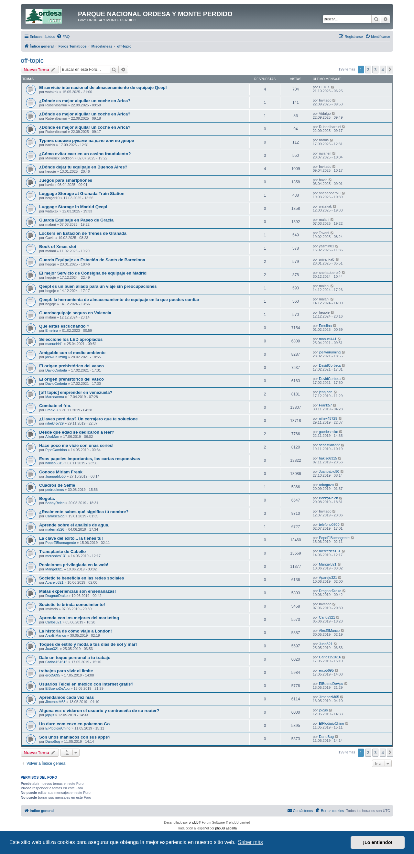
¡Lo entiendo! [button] (377, 842)
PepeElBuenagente (60, 543)
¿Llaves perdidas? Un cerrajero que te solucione (88, 418)
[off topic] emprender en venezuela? (75, 392)
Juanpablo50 (55, 476)
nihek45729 (54, 423)
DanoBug (52, 741)
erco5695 (52, 675)
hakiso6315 (54, 463)
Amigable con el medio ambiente (72, 352)
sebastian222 (329, 445)
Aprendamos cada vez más (66, 697)
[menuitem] (63, 36)
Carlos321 (53, 622)
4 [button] (383, 69)
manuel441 (54, 344)
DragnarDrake (56, 596)
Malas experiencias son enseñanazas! (77, 591)
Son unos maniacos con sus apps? (75, 737)
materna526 (54, 529)
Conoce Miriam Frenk (60, 472)
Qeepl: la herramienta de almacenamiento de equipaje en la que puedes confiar (119, 299)
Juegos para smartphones (65, 180)
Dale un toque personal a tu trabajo (75, 657)
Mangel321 (54, 569)
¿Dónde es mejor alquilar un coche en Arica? (84, 100)
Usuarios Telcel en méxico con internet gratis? (86, 684)
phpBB (194, 822)
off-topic (32, 60)
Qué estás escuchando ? (64, 326)
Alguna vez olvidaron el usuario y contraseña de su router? (99, 710)
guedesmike (328, 432)
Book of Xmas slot (57, 246)
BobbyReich (54, 503)
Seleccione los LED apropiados (71, 339)
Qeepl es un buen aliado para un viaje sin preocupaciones (98, 286)
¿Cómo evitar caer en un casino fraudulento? (85, 153)
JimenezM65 (55, 702)
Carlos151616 (56, 662)
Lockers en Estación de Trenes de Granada (82, 233)
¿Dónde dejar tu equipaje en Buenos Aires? (83, 167)
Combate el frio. (55, 405)
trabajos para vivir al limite (66, 670)
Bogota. (47, 498)
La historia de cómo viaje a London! (75, 631)
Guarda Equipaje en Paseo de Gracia (76, 220)
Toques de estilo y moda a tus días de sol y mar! (88, 644)
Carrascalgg (54, 516)
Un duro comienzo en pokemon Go (74, 723)
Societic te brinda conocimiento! (72, 604)
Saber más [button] (250, 842)
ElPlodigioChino (58, 728)
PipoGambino (56, 450)
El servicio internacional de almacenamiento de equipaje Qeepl (103, 87)
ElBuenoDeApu (57, 688)
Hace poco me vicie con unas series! (76, 445)
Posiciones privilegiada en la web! (73, 564)
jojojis (49, 715)
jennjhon (325, 392)
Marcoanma (54, 397)
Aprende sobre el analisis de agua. (74, 525)
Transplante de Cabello (62, 551)
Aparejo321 (54, 582)
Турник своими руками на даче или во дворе (86, 140)
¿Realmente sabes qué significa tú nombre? (83, 511)
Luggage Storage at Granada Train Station (82, 193)
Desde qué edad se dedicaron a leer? (76, 432)
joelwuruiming (56, 357)
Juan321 (52, 649)
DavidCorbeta (56, 370)
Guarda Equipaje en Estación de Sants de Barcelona (92, 259)
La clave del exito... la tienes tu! (71, 538)
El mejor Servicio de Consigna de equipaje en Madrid (93, 273)
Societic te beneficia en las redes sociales (81, 578)
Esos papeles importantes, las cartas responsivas (89, 458)
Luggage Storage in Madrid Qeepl (73, 206)
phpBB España (226, 828)
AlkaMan (52, 436)
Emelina (51, 330)
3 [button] (375, 69)
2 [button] (368, 69)
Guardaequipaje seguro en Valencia (75, 312)
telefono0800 (329, 524)
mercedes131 (56, 556)
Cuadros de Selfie (57, 485)
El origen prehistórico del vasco (71, 365)
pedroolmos (54, 490)
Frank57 (51, 410)
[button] (390, 69)
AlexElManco (55, 635)
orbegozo (326, 485)
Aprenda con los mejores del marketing (79, 617)
